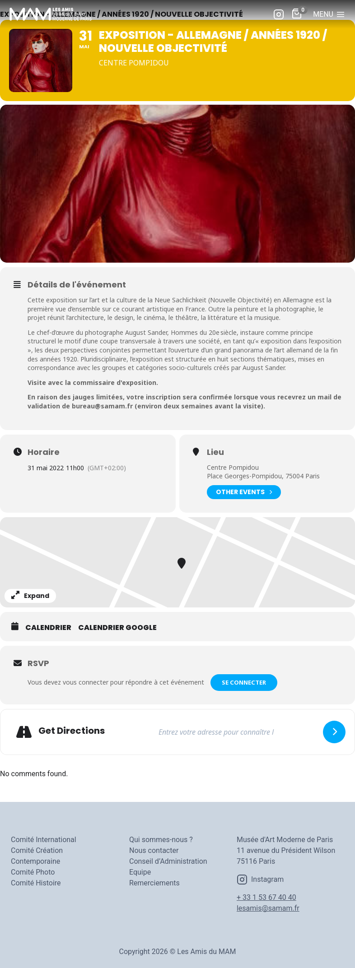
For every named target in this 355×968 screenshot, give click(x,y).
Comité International (43, 839)
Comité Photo (33, 872)
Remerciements (154, 883)
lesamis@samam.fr (268, 908)
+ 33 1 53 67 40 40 (266, 897)
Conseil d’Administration (168, 861)
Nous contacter (153, 850)
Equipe (140, 872)
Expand (30, 595)
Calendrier (48, 627)
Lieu (215, 452)
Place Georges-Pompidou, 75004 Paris (263, 476)
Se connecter (244, 682)
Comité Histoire (36, 883)
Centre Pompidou (233, 467)
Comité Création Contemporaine (37, 856)
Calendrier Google (117, 627)
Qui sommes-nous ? (161, 839)
